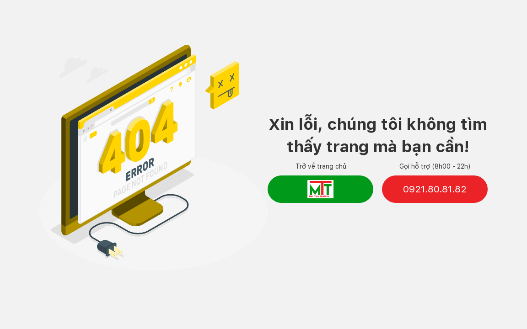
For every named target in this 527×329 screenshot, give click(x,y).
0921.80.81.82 (435, 189)
